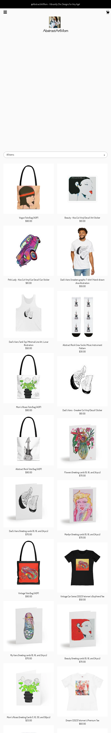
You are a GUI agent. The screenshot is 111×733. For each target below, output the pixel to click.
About (19, 717)
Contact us (19, 726)
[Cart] (107, 13)
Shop (19, 712)
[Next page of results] (70, 685)
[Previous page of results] (41, 685)
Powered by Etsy (91, 722)
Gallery (20, 722)
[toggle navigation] (5, 12)
